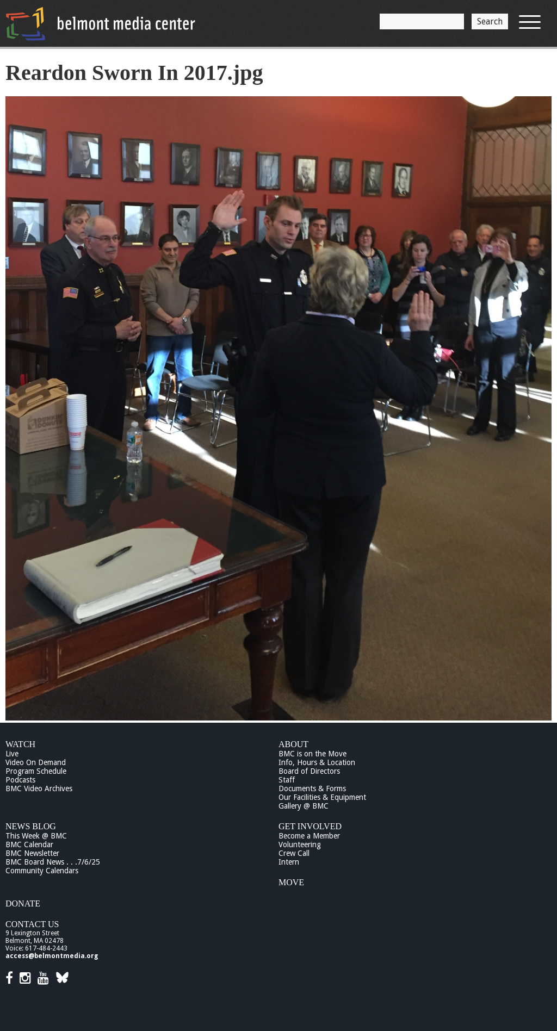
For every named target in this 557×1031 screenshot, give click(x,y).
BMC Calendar (29, 844)
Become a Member (309, 835)
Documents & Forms (312, 788)
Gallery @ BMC (303, 806)
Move (291, 882)
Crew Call (294, 853)
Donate (22, 903)
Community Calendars (41, 870)
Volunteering (299, 844)
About (293, 744)
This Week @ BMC (36, 835)
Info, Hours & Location (316, 762)
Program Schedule (35, 771)
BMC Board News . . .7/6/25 (52, 862)
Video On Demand (35, 762)
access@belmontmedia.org (51, 956)
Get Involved (310, 826)
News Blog (30, 826)
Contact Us (32, 924)
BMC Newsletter (32, 853)
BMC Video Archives (38, 788)
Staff (286, 779)
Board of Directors (309, 771)
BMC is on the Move (312, 753)
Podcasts (20, 779)
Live (11, 753)
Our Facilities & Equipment (322, 797)
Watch (20, 744)
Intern (288, 862)
